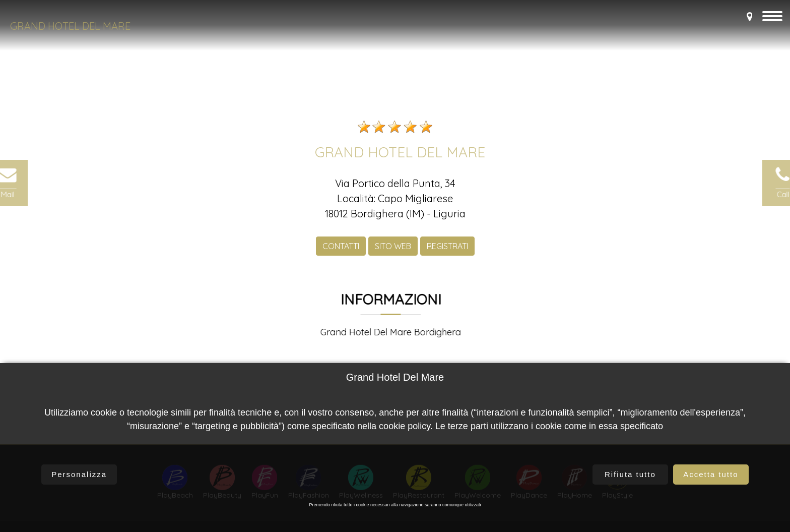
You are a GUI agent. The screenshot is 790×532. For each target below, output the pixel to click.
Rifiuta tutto (630, 474)
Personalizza (79, 474)
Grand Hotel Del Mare (70, 26)
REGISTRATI (447, 254)
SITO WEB (393, 254)
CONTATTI (340, 254)
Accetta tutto (710, 474)
